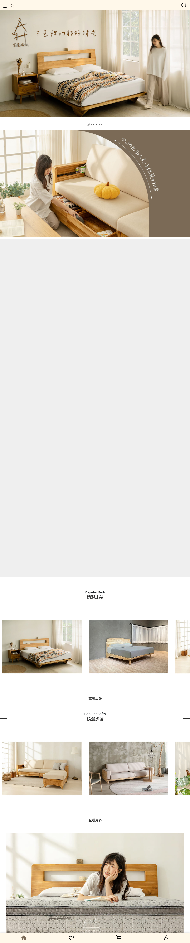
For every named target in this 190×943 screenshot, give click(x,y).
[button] (88, 124)
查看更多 (95, 698)
